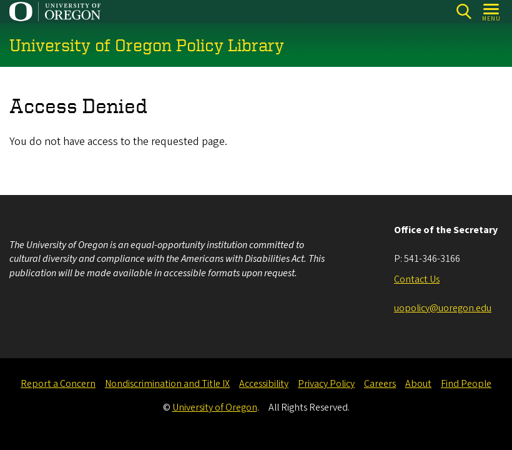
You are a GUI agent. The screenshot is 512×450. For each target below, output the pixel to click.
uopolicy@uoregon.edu (442, 308)
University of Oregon (214, 407)
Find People (466, 384)
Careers (380, 384)
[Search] (463, 11)
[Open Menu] (492, 11)
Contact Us (417, 279)
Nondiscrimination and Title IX (167, 384)
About (418, 384)
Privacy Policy (326, 384)
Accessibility (263, 384)
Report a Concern (58, 384)
